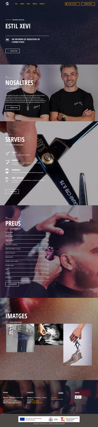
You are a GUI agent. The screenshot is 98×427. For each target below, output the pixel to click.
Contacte (41, 4)
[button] (72, 3)
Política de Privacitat (57, 399)
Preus (28, 4)
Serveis (22, 4)
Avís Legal (54, 397)
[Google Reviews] (79, 397)
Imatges (35, 4)
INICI (16, 4)
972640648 (35, 401)
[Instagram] (76, 397)
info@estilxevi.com (37, 402)
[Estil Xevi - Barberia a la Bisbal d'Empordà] (7, 3)
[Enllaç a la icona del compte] (62, 4)
